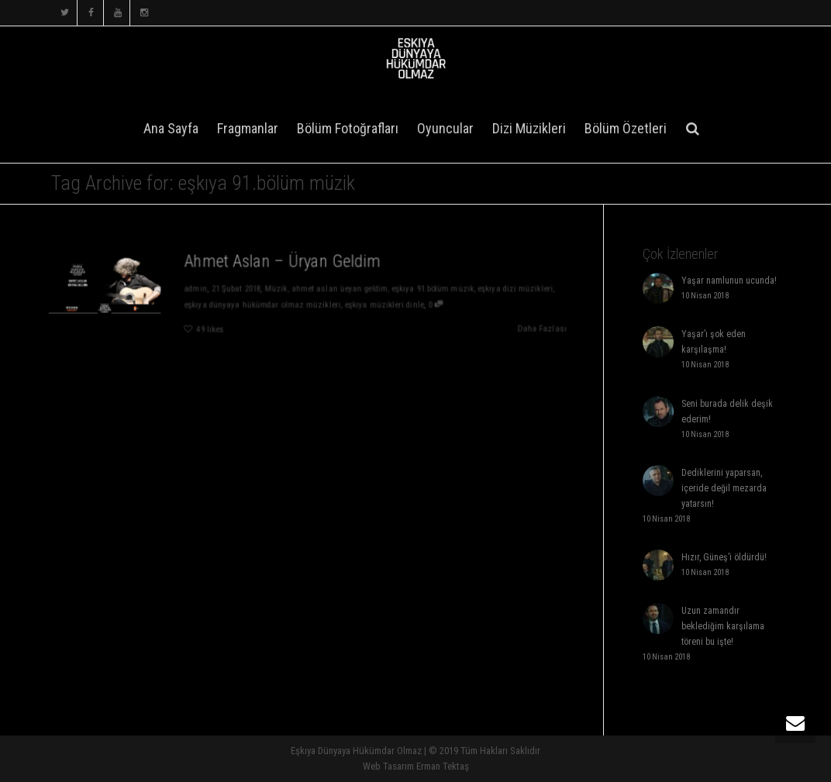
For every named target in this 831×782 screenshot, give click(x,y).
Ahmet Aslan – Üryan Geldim (282, 260)
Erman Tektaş (442, 766)
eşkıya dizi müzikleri (519, 289)
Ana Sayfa (170, 128)
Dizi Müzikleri (529, 128)
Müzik (275, 289)
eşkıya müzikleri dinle (386, 305)
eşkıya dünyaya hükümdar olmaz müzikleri (261, 305)
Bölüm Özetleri (625, 128)
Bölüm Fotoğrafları (347, 128)
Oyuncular (445, 128)
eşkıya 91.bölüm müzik (436, 289)
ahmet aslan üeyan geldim (340, 289)
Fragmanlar (247, 128)
